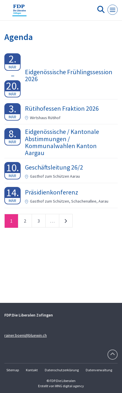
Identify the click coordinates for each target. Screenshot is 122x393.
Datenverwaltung (99, 370)
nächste (65, 222)
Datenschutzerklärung (62, 370)
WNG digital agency (69, 386)
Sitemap (12, 370)
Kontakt (32, 370)
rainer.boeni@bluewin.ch (25, 335)
